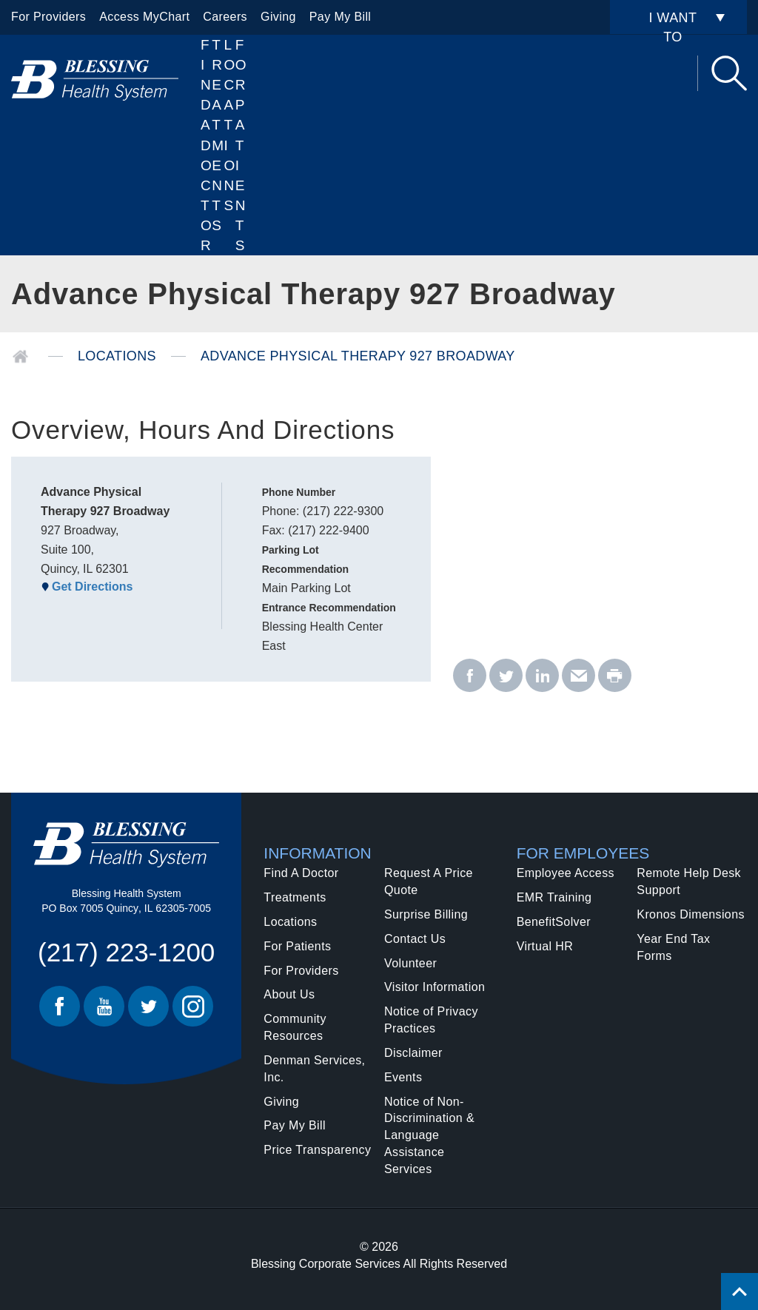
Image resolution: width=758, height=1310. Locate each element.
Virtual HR (545, 946)
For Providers (48, 16)
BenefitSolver (554, 922)
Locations (229, 125)
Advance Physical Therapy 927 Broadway (358, 356)
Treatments (295, 897)
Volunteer (410, 963)
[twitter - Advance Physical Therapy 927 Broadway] (506, 676)
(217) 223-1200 (126, 952)
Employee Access (565, 873)
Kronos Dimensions (691, 914)
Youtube (104, 1006)
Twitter (148, 1006)
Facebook (59, 1006)
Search (729, 73)
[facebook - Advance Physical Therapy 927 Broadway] (469, 676)
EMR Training (554, 897)
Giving (278, 16)
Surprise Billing (426, 914)
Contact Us (415, 939)
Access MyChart (144, 16)
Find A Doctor (206, 145)
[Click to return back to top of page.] (739, 1291)
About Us (289, 994)
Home (20, 356)
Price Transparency (317, 1149)
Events (403, 1077)
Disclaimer (413, 1053)
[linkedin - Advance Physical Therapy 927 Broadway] (542, 676)
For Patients (240, 145)
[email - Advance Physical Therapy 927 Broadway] (578, 676)
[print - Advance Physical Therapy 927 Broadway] (614, 676)
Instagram (192, 1006)
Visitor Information (434, 987)
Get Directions (92, 586)
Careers (225, 16)
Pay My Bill (340, 16)
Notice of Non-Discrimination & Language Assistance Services (429, 1135)
